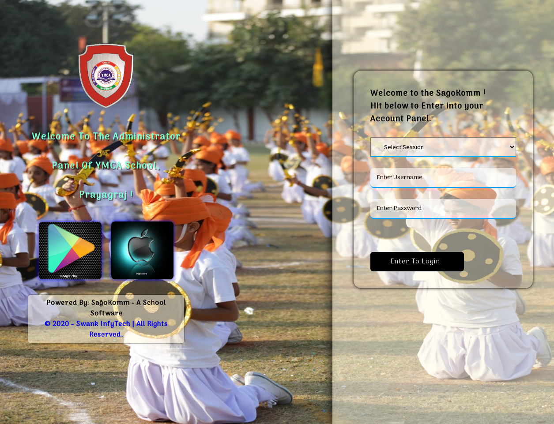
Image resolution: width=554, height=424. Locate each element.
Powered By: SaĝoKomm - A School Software (106, 308)
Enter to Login (417, 261)
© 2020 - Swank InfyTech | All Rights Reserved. (106, 329)
